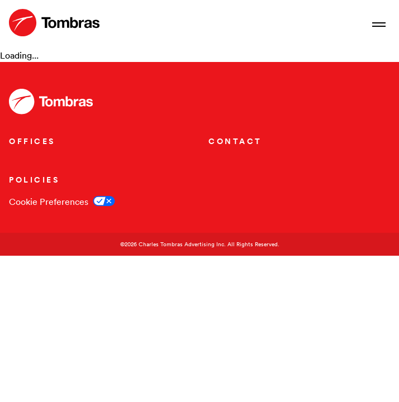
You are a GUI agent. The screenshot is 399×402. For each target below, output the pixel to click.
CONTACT (235, 141)
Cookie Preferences (48, 201)
